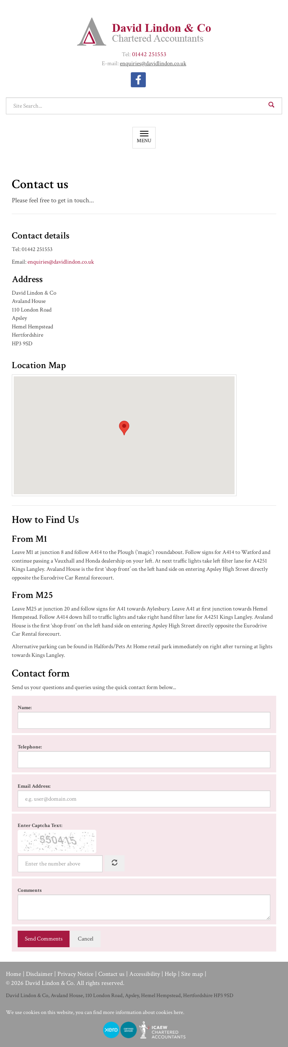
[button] (124, 428)
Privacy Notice (75, 974)
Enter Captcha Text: (40, 825)
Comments (30, 890)
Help (170, 974)
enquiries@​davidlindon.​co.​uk (153, 63)
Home (13, 974)
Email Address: (34, 786)
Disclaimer (39, 974)
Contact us (111, 974)
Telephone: (30, 747)
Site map (192, 974)
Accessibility (144, 974)
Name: (25, 707)
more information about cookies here (143, 1012)
